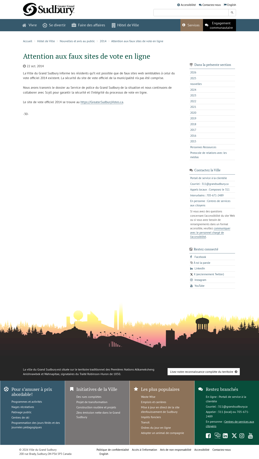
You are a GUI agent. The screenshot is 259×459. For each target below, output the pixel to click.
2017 (193, 130)
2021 (193, 107)
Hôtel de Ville (46, 41)
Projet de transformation (91, 402)
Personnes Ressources (203, 147)
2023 (193, 95)
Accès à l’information (144, 449)
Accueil (27, 41)
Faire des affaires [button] (88, 25)
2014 (103, 41)
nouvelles (196, 84)
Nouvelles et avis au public (77, 41)
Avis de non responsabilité (175, 449)
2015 (193, 141)
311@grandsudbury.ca (233, 406)
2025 (193, 78)
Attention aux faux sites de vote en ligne (137, 41)
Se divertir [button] (54, 25)
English (231, 5)
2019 (193, 118)
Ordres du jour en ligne (156, 427)
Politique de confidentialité (113, 449)
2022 (193, 101)
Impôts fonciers (151, 417)
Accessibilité (188, 5)
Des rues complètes (88, 397)
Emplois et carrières (153, 402)
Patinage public (21, 412)
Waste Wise (148, 397)
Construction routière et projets (96, 407)
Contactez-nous (211, 5)
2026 (193, 72)
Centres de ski (20, 417)
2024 (193, 89)
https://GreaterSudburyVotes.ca (101, 102)
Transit (145, 422)
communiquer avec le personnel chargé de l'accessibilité (210, 232)
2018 (193, 124)
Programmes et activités (26, 401)
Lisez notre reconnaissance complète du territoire (201, 372)
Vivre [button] (29, 25)
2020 (193, 112)
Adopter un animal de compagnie (162, 433)
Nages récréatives (22, 407)
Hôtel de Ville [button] (125, 25)
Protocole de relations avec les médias (208, 155)
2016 (193, 135)
